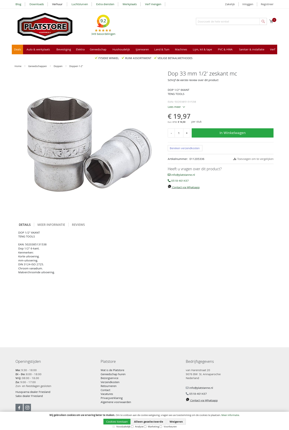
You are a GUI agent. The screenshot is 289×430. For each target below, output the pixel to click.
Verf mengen (153, 4)
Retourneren (108, 386)
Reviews (78, 225)
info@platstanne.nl (181, 175)
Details (25, 225)
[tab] (24, 225)
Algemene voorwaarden (116, 402)
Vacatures (107, 394)
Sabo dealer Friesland (29, 396)
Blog (18, 4)
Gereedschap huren (113, 374)
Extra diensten (105, 4)
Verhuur (57, 4)
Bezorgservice (109, 378)
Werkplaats (130, 4)
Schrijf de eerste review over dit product (193, 80)
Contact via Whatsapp (184, 187)
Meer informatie (230, 415)
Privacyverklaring (112, 398)
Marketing (153, 426)
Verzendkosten (110, 382)
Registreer (267, 4)
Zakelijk (230, 4)
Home (18, 66)
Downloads (36, 4)
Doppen (58, 66)
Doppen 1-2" (76, 66)
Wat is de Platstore (112, 370)
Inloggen (247, 4)
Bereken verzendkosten (185, 148)
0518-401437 (178, 180)
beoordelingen (103, 32)
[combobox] (231, 21)
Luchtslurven (80, 4)
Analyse (139, 426)
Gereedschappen (37, 66)
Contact (105, 390)
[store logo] (45, 27)
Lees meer (174, 107)
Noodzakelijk (123, 426)
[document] (144, 421)
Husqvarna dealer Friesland (32, 392)
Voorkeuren (170, 426)
